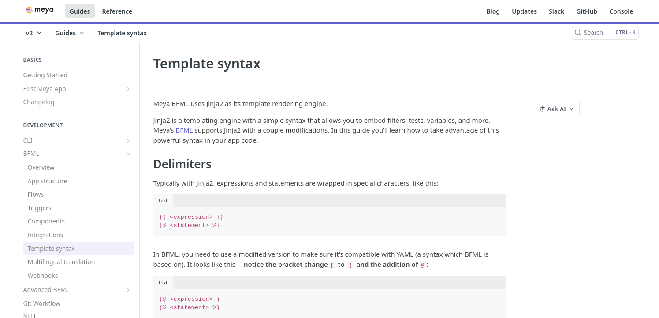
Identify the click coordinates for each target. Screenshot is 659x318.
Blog (493, 11)
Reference (117, 11)
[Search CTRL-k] (605, 32)
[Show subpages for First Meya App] (128, 88)
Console (621, 11)
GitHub (586, 11)
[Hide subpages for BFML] (128, 153)
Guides (80, 11)
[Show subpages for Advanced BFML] (128, 289)
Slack (556, 11)
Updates (524, 11)
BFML (184, 129)
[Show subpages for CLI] (128, 140)
